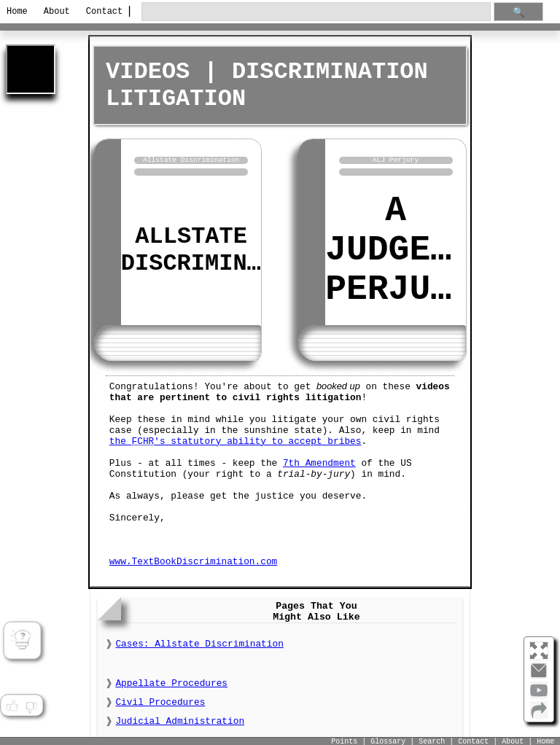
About (57, 12)
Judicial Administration (179, 719)
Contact (101, 12)
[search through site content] (315, 12)
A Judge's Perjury (398, 249)
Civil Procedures (160, 700)
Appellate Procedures (171, 681)
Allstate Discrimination (219, 249)
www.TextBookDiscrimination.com (193, 558)
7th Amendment (319, 460)
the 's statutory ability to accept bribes (235, 438)
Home (17, 12)
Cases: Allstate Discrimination (199, 641)
